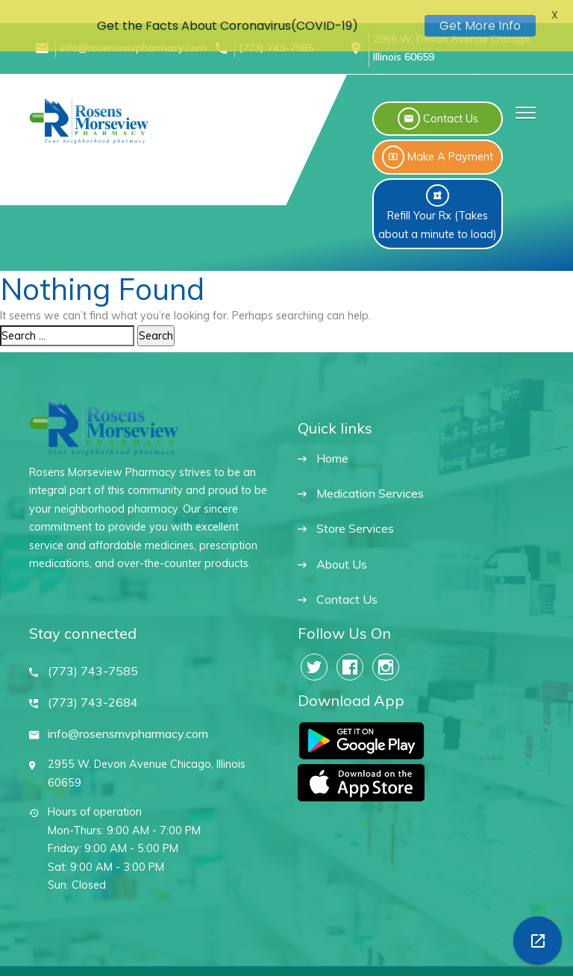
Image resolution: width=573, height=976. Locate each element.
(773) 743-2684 (93, 690)
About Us (341, 552)
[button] (522, 99)
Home (332, 446)
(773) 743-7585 (93, 658)
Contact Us (347, 587)
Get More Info (480, 25)
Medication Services (370, 481)
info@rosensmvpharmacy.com (128, 721)
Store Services (355, 516)
